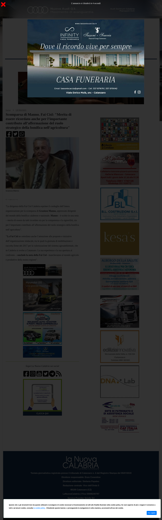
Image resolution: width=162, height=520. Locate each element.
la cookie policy (39, 508)
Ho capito (152, 513)
